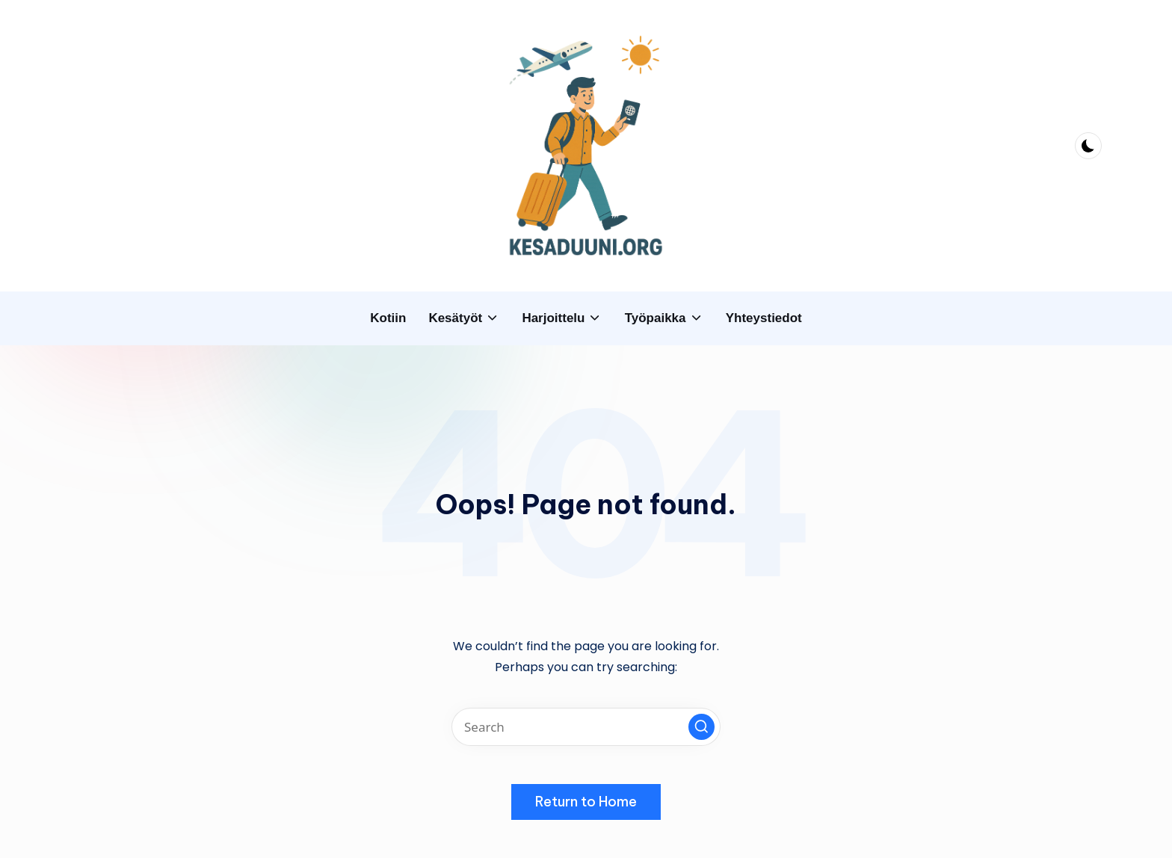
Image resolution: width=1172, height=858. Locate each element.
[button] (701, 727)
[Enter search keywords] (586, 727)
